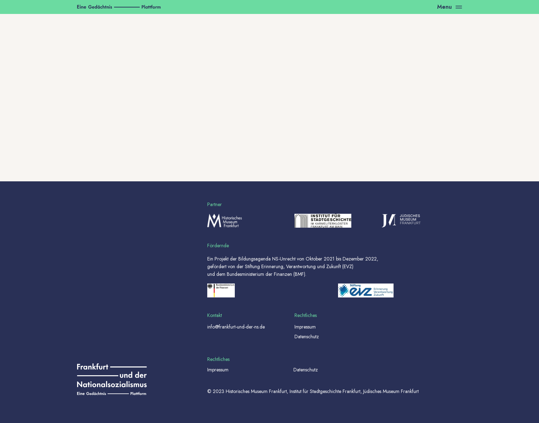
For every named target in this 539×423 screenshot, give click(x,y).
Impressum (305, 326)
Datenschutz (306, 336)
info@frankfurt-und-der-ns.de (236, 326)
